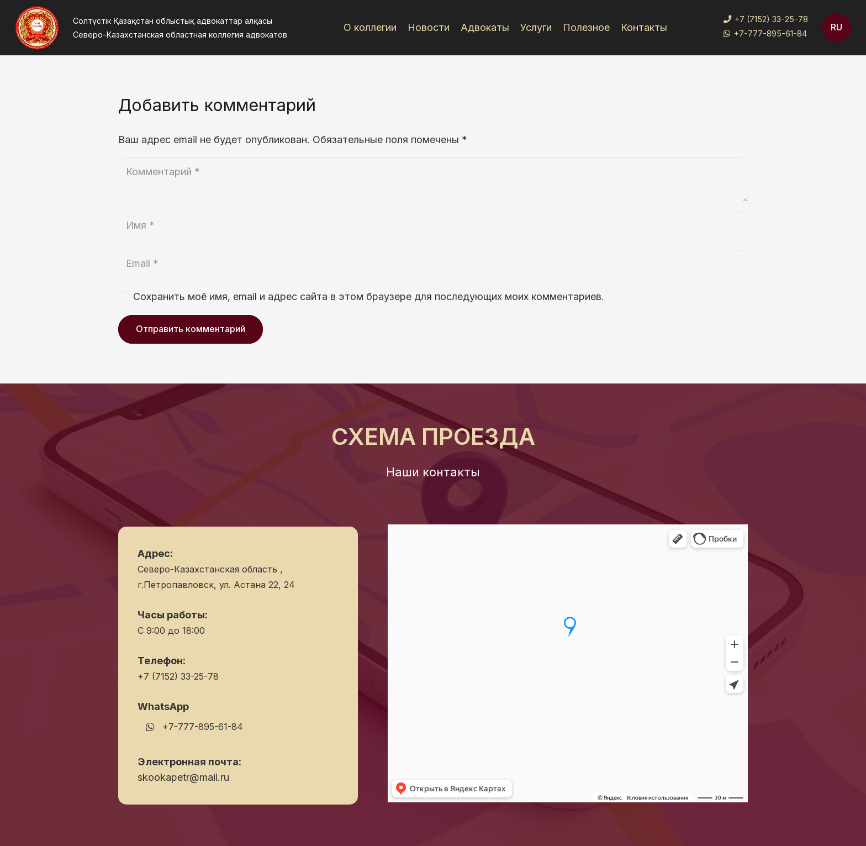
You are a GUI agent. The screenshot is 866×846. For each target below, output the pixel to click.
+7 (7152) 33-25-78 (178, 676)
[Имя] (433, 225)
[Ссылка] (37, 28)
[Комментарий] (433, 179)
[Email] (433, 263)
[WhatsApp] (150, 726)
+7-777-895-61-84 (202, 726)
